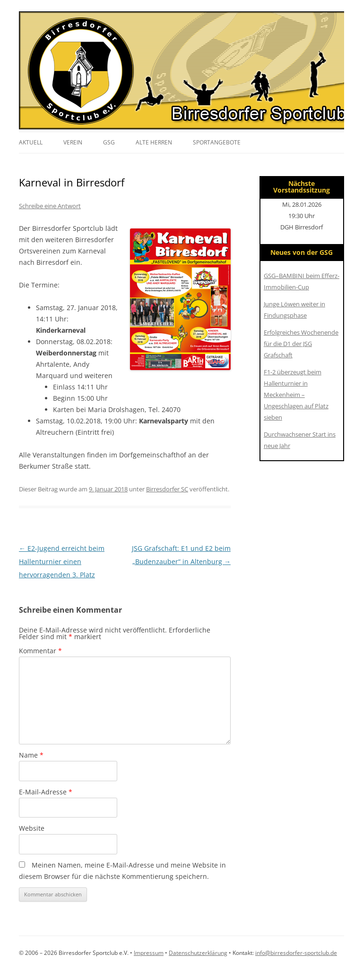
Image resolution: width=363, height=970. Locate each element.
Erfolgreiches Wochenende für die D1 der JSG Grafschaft (301, 343)
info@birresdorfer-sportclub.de (296, 953)
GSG (109, 142)
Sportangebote (217, 142)
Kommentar (40, 650)
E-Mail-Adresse (45, 791)
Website (31, 828)
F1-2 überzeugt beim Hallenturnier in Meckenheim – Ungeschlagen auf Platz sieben (296, 395)
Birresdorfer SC (167, 489)
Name (31, 755)
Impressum (149, 953)
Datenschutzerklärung (198, 953)
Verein (72, 142)
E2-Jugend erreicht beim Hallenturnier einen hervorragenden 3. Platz (61, 561)
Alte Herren (154, 142)
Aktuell (31, 142)
